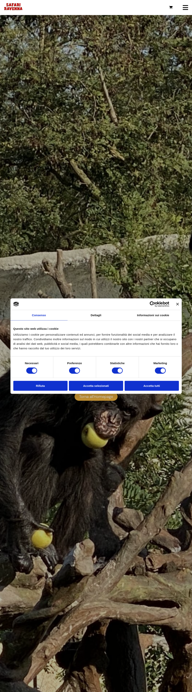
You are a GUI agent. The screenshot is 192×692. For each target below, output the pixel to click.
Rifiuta (40, 385)
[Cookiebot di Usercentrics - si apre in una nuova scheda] (152, 304)
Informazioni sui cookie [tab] (153, 315)
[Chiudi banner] (177, 304)
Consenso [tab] (39, 315)
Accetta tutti (151, 385)
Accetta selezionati (96, 385)
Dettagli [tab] (96, 315)
